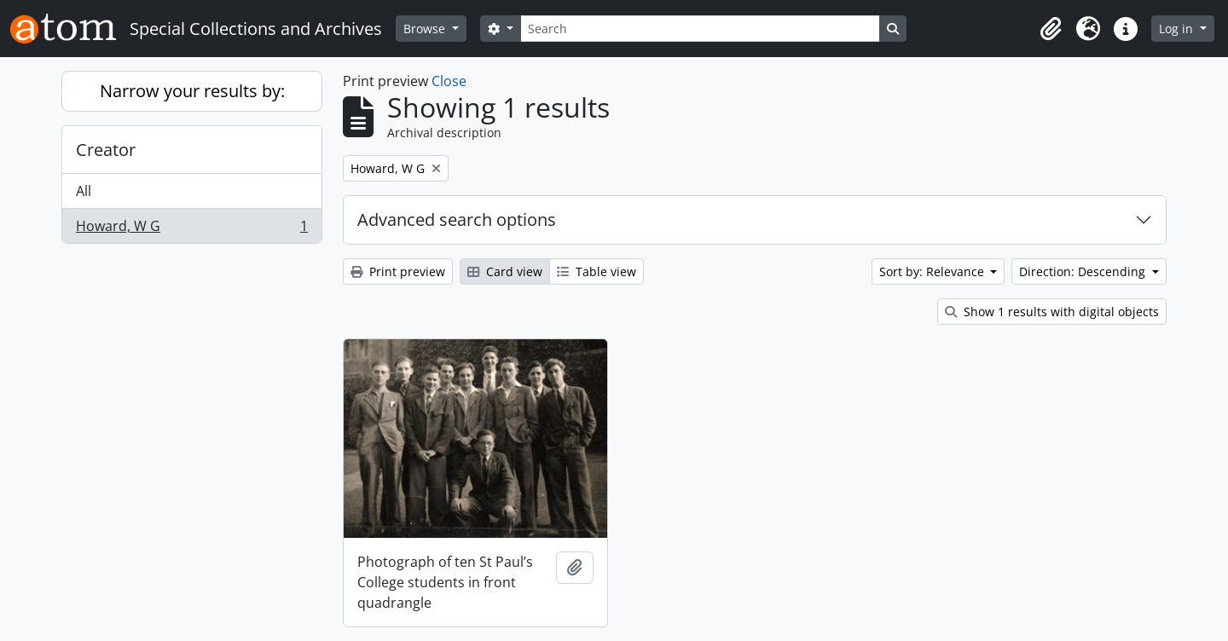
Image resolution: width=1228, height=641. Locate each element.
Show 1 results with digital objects (1052, 311)
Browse (426, 28)
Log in (1177, 28)
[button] (1050, 29)
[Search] (700, 28)
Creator (106, 149)
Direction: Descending (1084, 271)
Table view (596, 271)
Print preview (397, 271)
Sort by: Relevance (933, 271)
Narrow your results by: (192, 90)
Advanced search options (456, 219)
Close (449, 81)
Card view (504, 271)
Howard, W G (191, 229)
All (83, 191)
